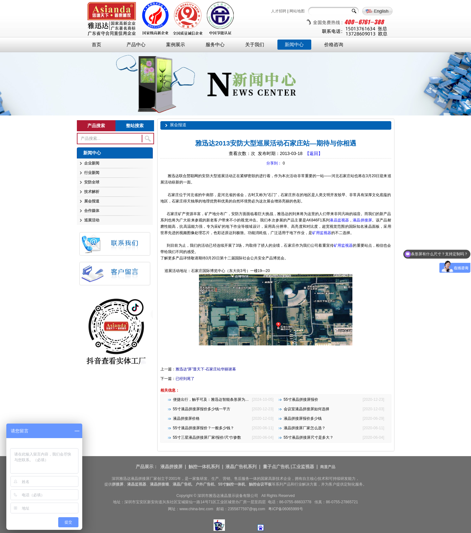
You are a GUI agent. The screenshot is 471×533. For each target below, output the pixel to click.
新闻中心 (294, 44)
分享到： (274, 163)
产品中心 (136, 44)
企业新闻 (91, 163)
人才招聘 (278, 11)
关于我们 (254, 44)
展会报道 (91, 201)
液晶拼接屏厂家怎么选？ (304, 428)
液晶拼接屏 (362, 220)
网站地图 (297, 11)
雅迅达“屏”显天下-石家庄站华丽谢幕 (206, 369)
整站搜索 (135, 125)
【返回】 (314, 153)
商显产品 (327, 467)
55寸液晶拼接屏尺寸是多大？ (308, 437)
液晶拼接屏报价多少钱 (303, 418)
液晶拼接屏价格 (186, 418)
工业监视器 (303, 466)
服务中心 (215, 44)
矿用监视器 (321, 233)
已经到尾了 (185, 378)
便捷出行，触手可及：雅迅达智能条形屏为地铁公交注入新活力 (226, 399)
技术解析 (91, 191)
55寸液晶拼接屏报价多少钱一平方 (201, 409)
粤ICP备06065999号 (285, 509)
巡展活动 (91, 220)
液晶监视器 (339, 220)
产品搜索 (96, 125)
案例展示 (175, 44)
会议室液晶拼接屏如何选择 (306, 409)
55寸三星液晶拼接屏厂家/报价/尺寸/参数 (207, 437)
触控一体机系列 (204, 466)
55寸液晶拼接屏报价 (301, 399)
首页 (96, 44)
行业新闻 (91, 172)
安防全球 (91, 182)
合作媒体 (91, 210)
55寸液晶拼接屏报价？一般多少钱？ (203, 428)
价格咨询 (333, 44)
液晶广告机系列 (241, 466)
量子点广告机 (276, 466)
